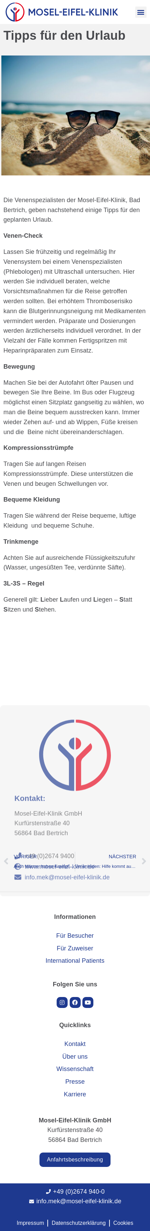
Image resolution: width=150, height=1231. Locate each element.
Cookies (123, 1223)
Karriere (75, 1094)
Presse (75, 1081)
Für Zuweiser (75, 948)
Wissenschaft (74, 1069)
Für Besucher (75, 935)
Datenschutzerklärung (78, 1223)
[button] (141, 12)
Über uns (75, 1056)
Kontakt (75, 1044)
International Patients (75, 960)
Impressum (30, 1223)
